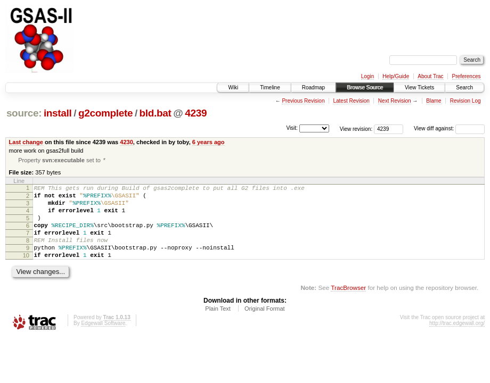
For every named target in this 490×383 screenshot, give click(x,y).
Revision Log (465, 101)
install (58, 113)
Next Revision (394, 101)
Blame (433, 101)
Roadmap (313, 87)
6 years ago (208, 142)
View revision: (356, 128)
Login (367, 76)
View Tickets (419, 87)
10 (26, 271)
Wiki (233, 87)
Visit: (292, 128)
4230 (126, 142)
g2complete (105, 113)
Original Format (264, 325)
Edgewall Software (103, 340)
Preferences (466, 76)
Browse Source (365, 87)
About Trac (430, 76)
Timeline (270, 87)
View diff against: (449, 128)
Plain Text (218, 325)
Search (464, 87)
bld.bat (156, 113)
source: (24, 113)
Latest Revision (351, 101)
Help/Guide (395, 76)
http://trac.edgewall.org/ (457, 340)
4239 (196, 113)
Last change (26, 142)
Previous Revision (303, 101)
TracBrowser (348, 304)
